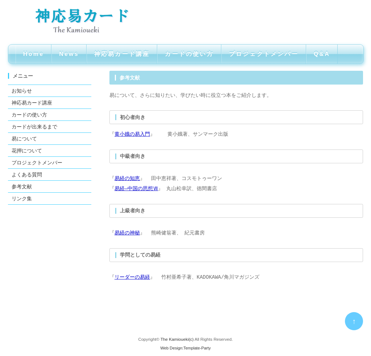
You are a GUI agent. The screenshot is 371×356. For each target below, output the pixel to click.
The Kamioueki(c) (177, 339)
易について (24, 139)
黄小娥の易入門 (132, 134)
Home (33, 54)
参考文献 (22, 186)
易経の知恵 (127, 178)
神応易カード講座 (122, 54)
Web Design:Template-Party (185, 348)
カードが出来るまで (34, 127)
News (69, 54)
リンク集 (22, 198)
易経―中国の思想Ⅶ (136, 188)
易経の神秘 (127, 232)
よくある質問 (27, 174)
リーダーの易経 (132, 277)
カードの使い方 (189, 54)
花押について (27, 151)
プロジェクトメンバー (264, 54)
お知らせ (22, 91)
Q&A (322, 54)
